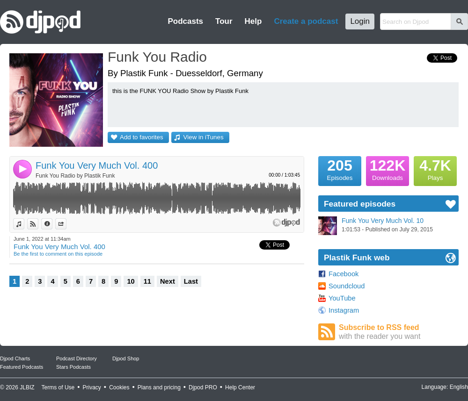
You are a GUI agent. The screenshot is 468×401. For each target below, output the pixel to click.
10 (130, 281)
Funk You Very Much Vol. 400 (97, 165)
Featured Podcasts (21, 367)
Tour (224, 21)
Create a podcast (306, 21)
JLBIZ (27, 387)
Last (191, 281)
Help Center (240, 387)
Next (167, 281)
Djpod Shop (125, 358)
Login (360, 21)
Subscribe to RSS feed (399, 332)
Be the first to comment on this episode (58, 254)
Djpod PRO (203, 387)
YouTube (342, 298)
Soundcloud (347, 286)
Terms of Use (58, 387)
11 (147, 281)
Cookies (119, 387)
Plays (435, 168)
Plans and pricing (159, 387)
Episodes (339, 168)
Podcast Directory (76, 358)
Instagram (344, 310)
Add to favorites (141, 137)
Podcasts (185, 21)
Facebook (343, 274)
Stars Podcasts (73, 367)
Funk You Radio (157, 56)
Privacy (92, 387)
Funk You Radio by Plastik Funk (75, 175)
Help (253, 21)
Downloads (387, 168)
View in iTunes (203, 137)
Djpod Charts (15, 358)
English (459, 387)
